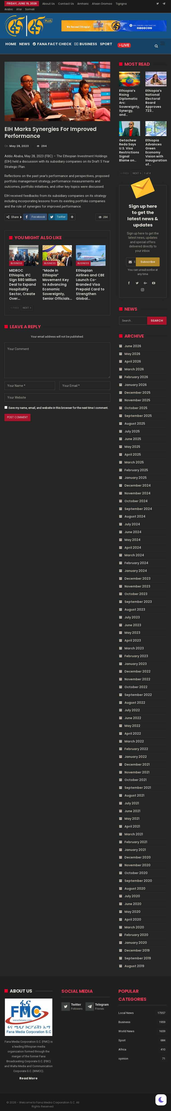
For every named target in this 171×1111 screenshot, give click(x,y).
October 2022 (135, 681)
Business (85, 38)
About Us (48, 4)
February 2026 (136, 371)
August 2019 (134, 960)
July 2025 (132, 426)
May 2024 (132, 534)
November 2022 (137, 674)
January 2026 (135, 379)
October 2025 (135, 402)
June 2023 (132, 620)
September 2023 (138, 596)
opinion (123, 1053)
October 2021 (135, 774)
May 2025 (132, 441)
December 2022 (137, 666)
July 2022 (132, 705)
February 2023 (136, 650)
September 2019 (137, 953)
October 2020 (136, 867)
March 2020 (134, 922)
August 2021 (134, 790)
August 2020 (134, 883)
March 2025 (134, 457)
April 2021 (132, 821)
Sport (106, 38)
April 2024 (132, 542)
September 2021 (137, 782)
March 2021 (133, 829)
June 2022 (132, 712)
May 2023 (132, 627)
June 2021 (132, 805)
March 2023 (134, 643)
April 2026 (132, 356)
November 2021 (136, 767)
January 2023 (135, 658)
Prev (15, 302)
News (24, 38)
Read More (28, 1073)
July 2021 (131, 798)
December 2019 (137, 945)
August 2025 (134, 418)
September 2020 (138, 875)
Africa (122, 1044)
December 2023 (137, 573)
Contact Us (66, 4)
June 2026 (132, 340)
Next (27, 302)
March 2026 (134, 364)
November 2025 (137, 395)
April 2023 (132, 635)
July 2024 (132, 519)
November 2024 (137, 488)
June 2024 (132, 526)
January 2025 (135, 472)
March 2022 (134, 736)
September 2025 (138, 410)
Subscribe (147, 256)
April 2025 (132, 449)
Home (10, 38)
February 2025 (136, 465)
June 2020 (132, 898)
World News (126, 1025)
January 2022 (135, 751)
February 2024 (136, 557)
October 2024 (136, 495)
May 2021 (131, 813)
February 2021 (135, 836)
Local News (126, 1007)
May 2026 (132, 348)
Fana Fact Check (52, 38)
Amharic (83, 4)
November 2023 (137, 581)
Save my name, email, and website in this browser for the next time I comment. (58, 402)
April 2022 (132, 728)
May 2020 (132, 906)
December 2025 (137, 387)
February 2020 (136, 929)
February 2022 (136, 743)
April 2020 (132, 914)
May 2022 (132, 720)
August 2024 (134, 511)
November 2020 (137, 860)
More (96, 4)
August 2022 (134, 697)
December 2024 (137, 480)
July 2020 (132, 891)
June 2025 (132, 433)
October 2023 (135, 588)
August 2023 (134, 604)
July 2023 (132, 612)
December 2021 (137, 759)
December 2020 (137, 852)
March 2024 (134, 550)
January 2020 (135, 937)
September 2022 (138, 689)
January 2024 (135, 565)
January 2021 (135, 844)
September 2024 (138, 503)
